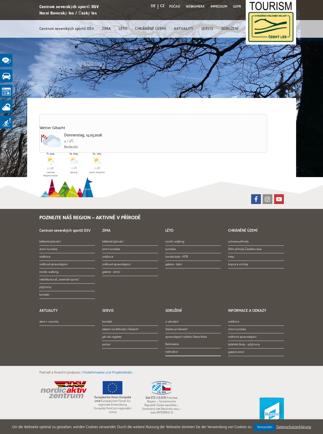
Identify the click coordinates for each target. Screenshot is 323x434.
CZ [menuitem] (162, 6)
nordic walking (48, 272)
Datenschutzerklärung (293, 427)
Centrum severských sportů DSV (66, 29)
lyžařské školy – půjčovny (244, 344)
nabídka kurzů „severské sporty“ (59, 279)
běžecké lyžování (50, 241)
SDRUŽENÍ (230, 29)
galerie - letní (173, 264)
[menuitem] (153, 7)
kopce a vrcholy (238, 264)
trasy (231, 256)
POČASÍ (174, 6)
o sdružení (171, 321)
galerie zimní (236, 352)
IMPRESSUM (219, 6)
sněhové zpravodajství (53, 264)
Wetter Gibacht (52, 128)
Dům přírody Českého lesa (244, 249)
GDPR (237, 6)
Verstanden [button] (264, 427)
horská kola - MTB (176, 256)
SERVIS (207, 29)
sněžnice (44, 256)
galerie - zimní (111, 272)
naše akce (171, 351)
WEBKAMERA (195, 6)
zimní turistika (48, 249)
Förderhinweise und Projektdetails (107, 372)
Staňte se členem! (176, 329)
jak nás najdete (111, 337)
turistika (170, 249)
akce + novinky (49, 321)
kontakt (44, 294)
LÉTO (123, 29)
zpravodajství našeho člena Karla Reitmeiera (186, 341)
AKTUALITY (183, 29)
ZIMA (106, 29)
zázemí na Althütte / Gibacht (120, 329)
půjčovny (45, 287)
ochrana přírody (238, 241)
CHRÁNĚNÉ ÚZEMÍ (150, 29)
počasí (106, 344)
